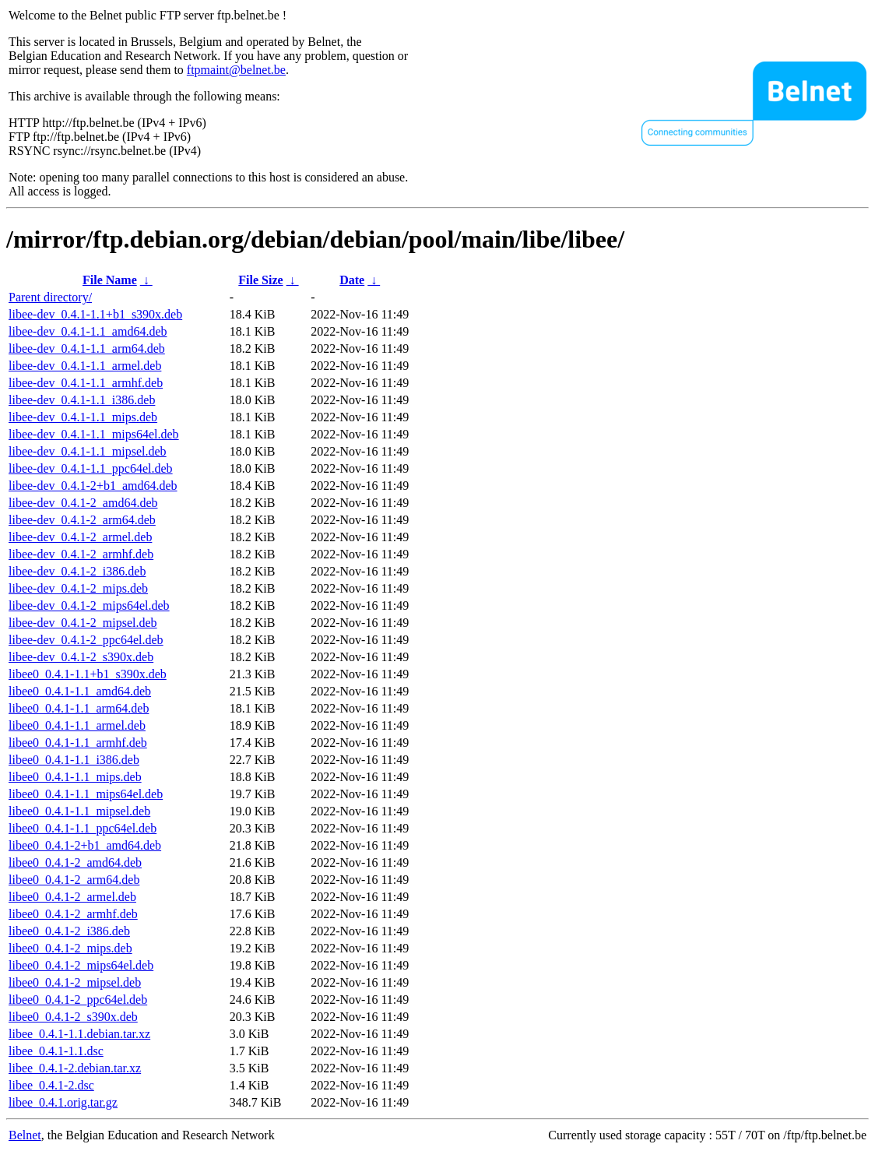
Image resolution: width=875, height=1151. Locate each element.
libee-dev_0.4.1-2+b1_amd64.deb (93, 485)
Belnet (25, 1135)
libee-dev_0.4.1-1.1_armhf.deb (86, 382)
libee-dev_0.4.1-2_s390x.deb (81, 656)
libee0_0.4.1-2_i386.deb (69, 931)
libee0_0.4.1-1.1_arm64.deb (79, 708)
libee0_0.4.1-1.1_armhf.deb (78, 742)
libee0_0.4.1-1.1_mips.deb (75, 776)
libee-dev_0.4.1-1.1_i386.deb (82, 400)
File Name (110, 280)
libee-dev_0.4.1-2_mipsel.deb (83, 622)
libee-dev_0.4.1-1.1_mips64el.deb (94, 434)
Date (351, 280)
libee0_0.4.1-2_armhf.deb (73, 913)
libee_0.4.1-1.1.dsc (56, 1051)
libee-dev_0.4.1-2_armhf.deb (81, 554)
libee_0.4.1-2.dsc (51, 1085)
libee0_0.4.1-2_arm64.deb (74, 879)
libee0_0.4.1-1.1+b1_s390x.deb (88, 674)
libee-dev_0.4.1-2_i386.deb (77, 571)
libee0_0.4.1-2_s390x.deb (73, 1016)
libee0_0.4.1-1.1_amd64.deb (80, 691)
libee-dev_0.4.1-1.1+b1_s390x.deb (95, 314)
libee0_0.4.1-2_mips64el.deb (81, 965)
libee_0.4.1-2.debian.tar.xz (75, 1068)
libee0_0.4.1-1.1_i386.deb (74, 759)
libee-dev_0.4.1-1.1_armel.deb (85, 365)
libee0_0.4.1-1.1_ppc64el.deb (82, 828)
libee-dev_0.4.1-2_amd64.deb (83, 502)
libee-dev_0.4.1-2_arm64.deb (82, 519)
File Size (260, 280)
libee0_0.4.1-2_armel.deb (72, 896)
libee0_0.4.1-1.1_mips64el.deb (86, 794)
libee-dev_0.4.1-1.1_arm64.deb (87, 348)
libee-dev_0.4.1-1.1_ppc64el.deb (91, 468)
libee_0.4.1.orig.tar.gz (63, 1102)
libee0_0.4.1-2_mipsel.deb (75, 982)
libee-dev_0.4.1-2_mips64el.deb (89, 605)
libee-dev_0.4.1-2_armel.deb (80, 537)
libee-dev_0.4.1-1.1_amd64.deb (88, 331)
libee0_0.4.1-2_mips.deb (70, 948)
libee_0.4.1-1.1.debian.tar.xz (79, 1033)
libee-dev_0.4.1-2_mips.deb (78, 588)
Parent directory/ (50, 297)
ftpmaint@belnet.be (236, 69)
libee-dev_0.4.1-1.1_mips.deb (83, 417)
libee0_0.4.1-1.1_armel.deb (77, 725)
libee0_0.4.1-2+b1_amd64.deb (85, 845)
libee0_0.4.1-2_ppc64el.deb (78, 999)
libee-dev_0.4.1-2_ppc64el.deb (86, 639)
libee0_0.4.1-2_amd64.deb (75, 862)
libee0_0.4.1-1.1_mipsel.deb (79, 811)
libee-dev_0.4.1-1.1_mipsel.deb (88, 451)
